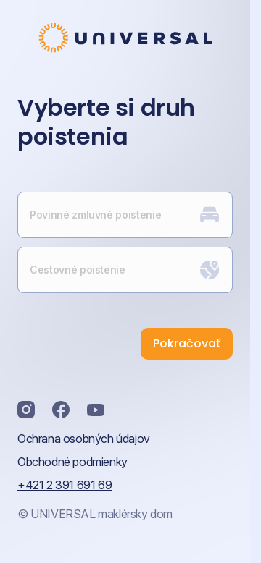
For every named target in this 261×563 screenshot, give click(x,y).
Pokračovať (186, 343)
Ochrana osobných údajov (83, 438)
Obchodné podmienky (72, 461)
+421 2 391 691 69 (64, 485)
